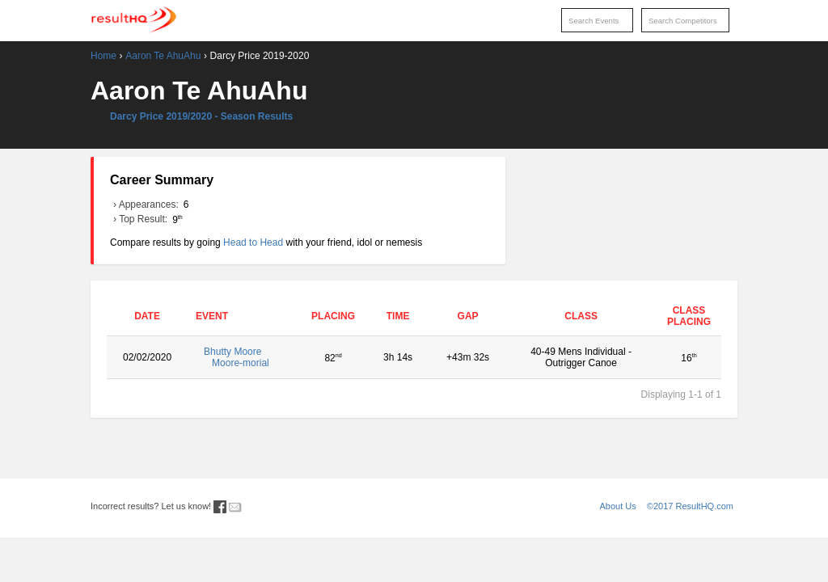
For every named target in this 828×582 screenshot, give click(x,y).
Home (103, 55)
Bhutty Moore (244, 357)
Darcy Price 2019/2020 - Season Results (201, 116)
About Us (618, 506)
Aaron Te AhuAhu (163, 55)
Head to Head (253, 242)
